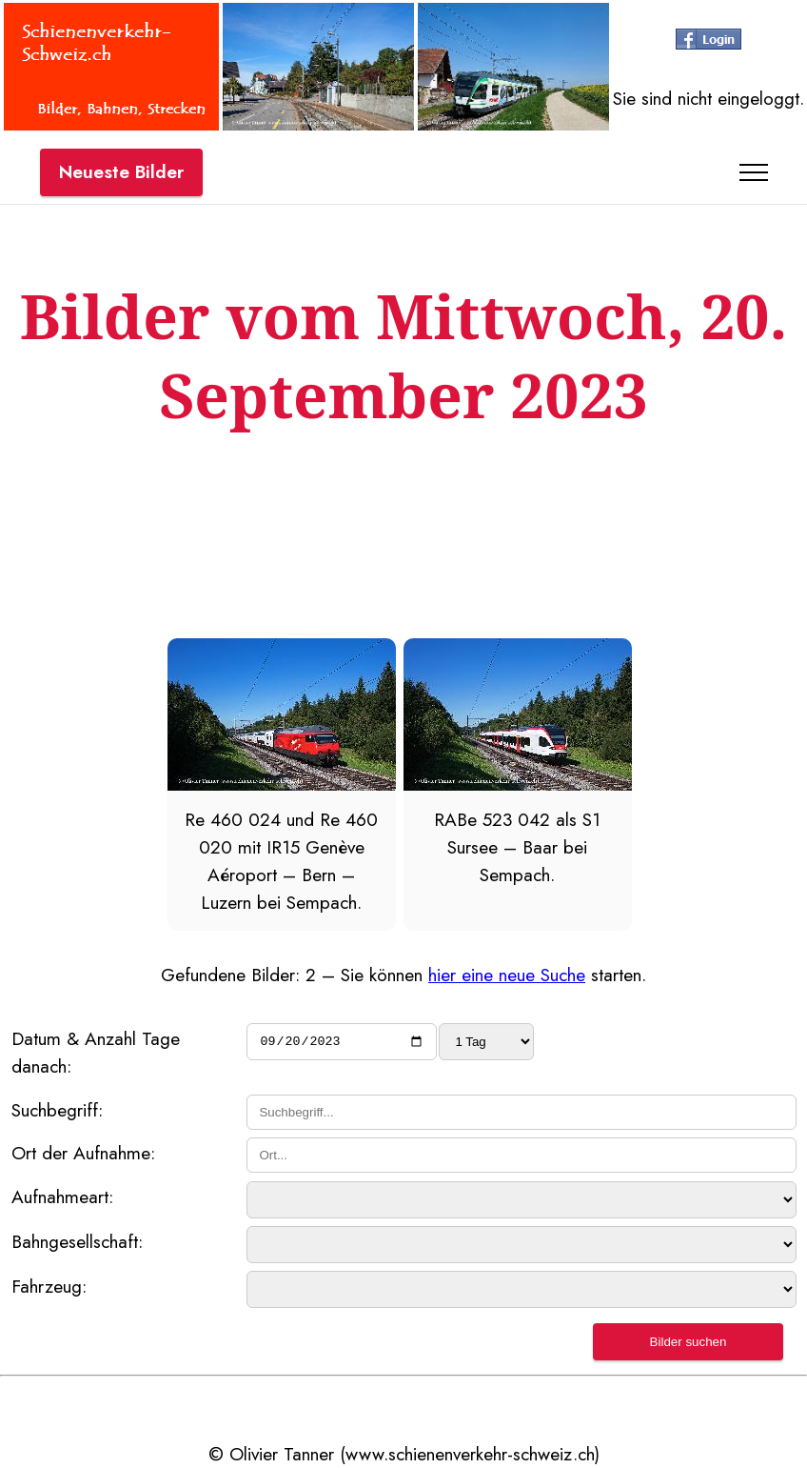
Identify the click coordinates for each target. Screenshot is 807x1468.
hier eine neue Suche (506, 974)
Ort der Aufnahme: (83, 1152)
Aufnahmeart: (62, 1196)
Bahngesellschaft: (77, 1241)
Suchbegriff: (57, 1109)
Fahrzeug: (49, 1286)
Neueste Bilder (121, 171)
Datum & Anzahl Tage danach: (95, 1052)
